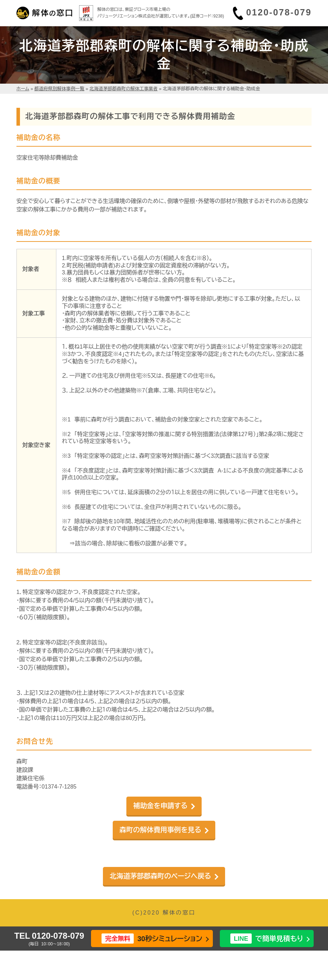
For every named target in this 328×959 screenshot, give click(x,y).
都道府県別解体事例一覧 (59, 88)
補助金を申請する (160, 806)
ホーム (22, 88)
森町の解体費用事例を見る (160, 830)
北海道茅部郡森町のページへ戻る (160, 876)
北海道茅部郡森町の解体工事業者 (123, 88)
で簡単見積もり (266, 938)
